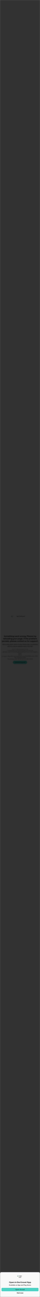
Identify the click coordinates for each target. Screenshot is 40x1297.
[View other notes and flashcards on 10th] (34, 134)
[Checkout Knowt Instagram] (15, 1275)
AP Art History (13, 7)
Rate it (17, 19)
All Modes (6, 141)
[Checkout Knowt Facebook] (20, 1275)
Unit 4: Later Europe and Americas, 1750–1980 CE (24, 7)
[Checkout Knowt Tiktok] (10, 1275)
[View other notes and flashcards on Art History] (7, 130)
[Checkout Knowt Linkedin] (29, 1275)
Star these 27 (33, 194)
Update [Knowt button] (32, 146)
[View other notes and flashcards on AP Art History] (16, 130)
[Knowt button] (35, 23)
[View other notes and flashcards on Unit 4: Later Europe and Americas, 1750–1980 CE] (17, 134)
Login (26, 2)
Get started (34, 2)
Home (2, 7)
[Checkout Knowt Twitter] (25, 1275)
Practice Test (26, 141)
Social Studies (8, 7)
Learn (15, 141)
